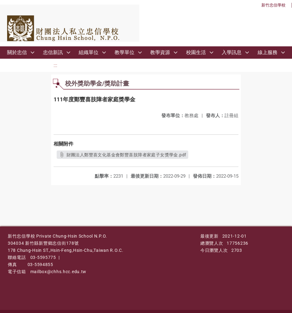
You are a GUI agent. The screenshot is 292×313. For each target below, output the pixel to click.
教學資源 (160, 52)
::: (55, 65)
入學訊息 (232, 52)
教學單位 (124, 52)
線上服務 (267, 52)
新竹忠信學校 (273, 5)
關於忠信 (17, 52)
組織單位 (88, 52)
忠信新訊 (53, 52)
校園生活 (196, 52)
